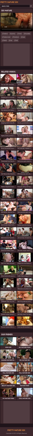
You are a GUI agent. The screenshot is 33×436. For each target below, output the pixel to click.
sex (11, 40)
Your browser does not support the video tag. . (16, 22)
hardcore (16, 37)
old (17, 40)
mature (6, 33)
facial (5, 40)
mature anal (7, 37)
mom (20, 33)
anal (24, 37)
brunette (27, 33)
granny (13, 33)
